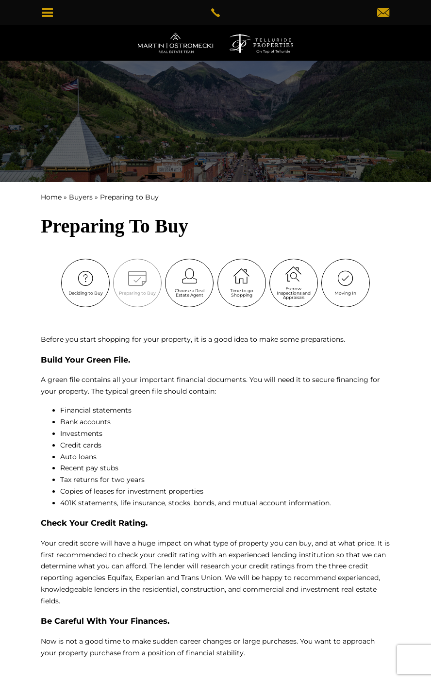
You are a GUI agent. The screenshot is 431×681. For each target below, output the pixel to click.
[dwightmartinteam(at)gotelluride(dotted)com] (383, 13)
